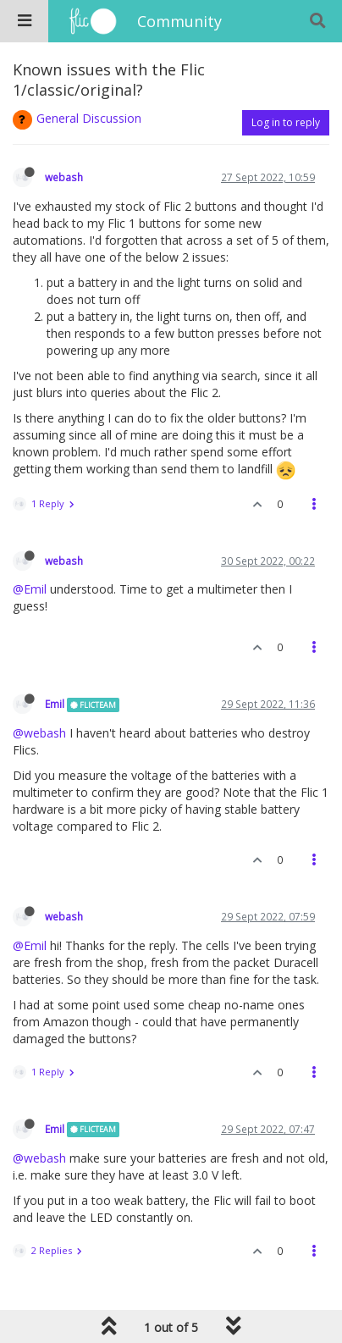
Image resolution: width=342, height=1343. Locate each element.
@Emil (30, 589)
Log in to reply (285, 122)
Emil (54, 703)
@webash (39, 733)
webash (64, 177)
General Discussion (88, 118)
